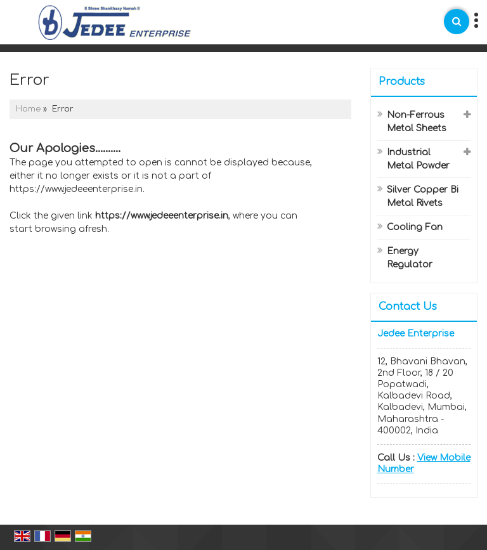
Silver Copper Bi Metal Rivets (422, 196)
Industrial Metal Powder (418, 159)
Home (28, 109)
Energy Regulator (409, 257)
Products (402, 81)
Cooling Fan (415, 227)
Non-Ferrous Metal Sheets (416, 121)
